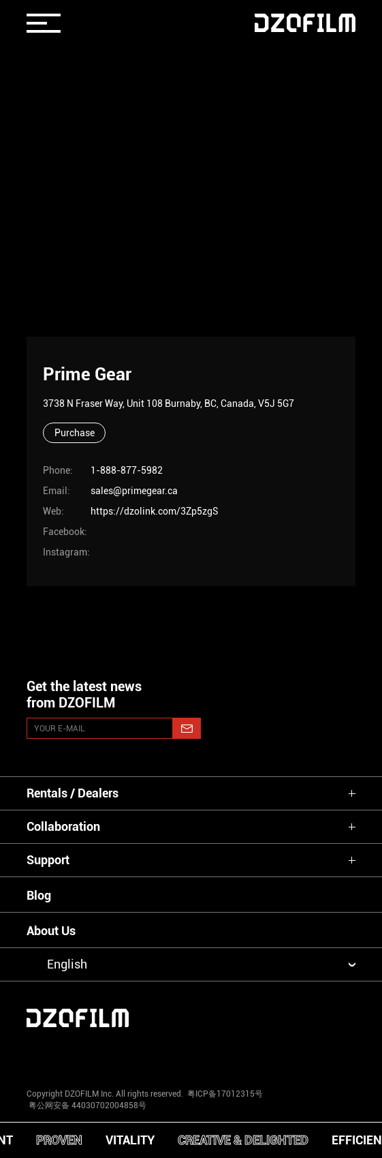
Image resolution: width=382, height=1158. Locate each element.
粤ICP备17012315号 (225, 1094)
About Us (51, 931)
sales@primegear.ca (134, 490)
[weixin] (259, 1054)
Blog (39, 895)
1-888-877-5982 (127, 470)
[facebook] (191, 1054)
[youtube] (122, 1054)
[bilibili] (327, 1054)
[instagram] (54, 1054)
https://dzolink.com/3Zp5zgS (155, 511)
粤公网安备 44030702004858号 (86, 1105)
